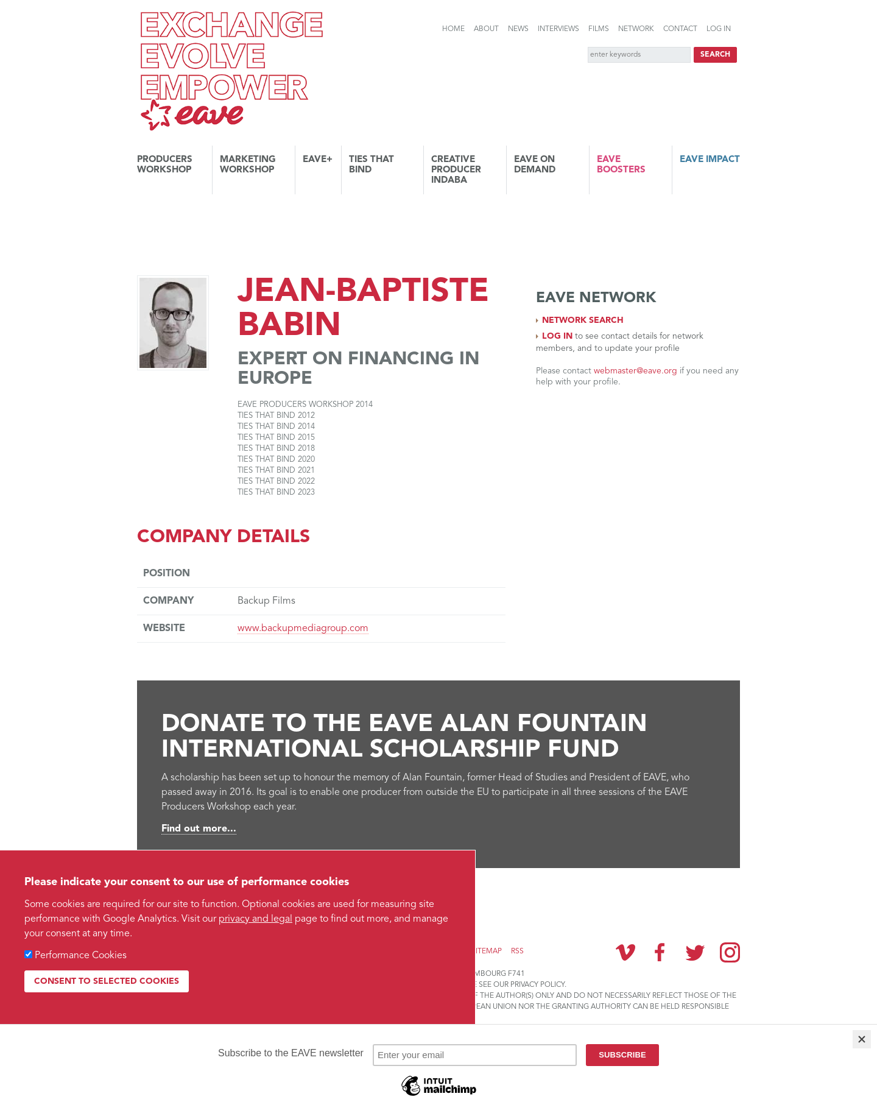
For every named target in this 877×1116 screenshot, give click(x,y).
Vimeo (625, 952)
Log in (718, 29)
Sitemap (486, 951)
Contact (680, 29)
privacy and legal (255, 919)
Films (598, 29)
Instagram (730, 952)
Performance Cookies (81, 956)
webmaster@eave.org (635, 371)
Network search (583, 320)
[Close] (862, 1039)
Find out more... (198, 829)
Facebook (660, 952)
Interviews (558, 29)
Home (453, 29)
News (518, 29)
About (486, 29)
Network (636, 29)
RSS (517, 951)
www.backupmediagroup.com (303, 629)
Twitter (695, 952)
